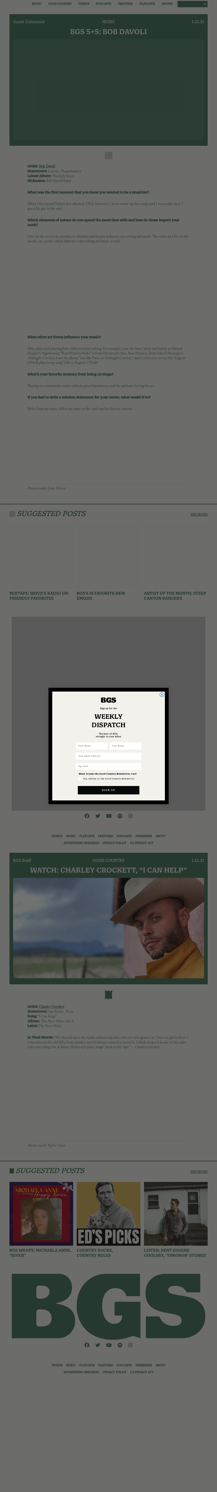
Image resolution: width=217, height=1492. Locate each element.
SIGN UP (108, 790)
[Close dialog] (162, 694)
